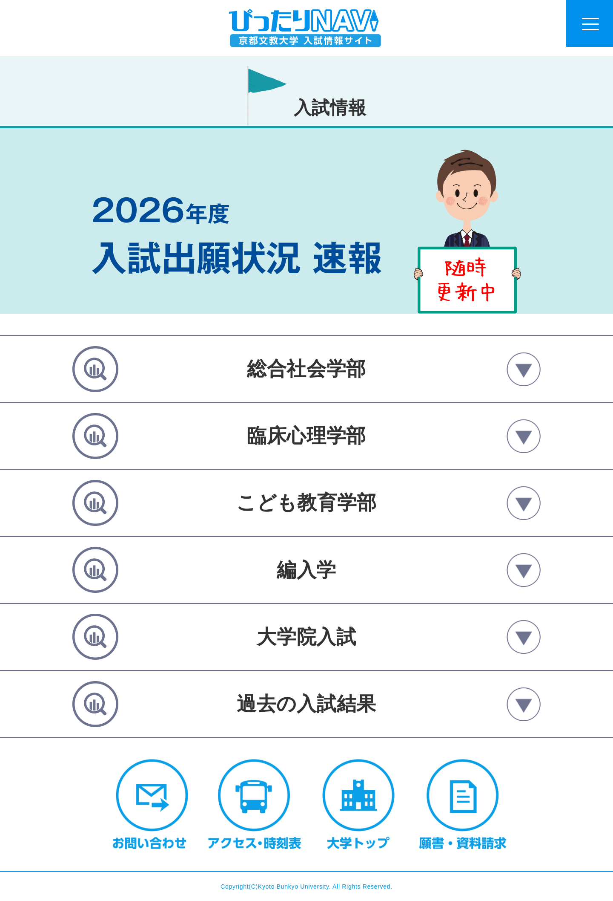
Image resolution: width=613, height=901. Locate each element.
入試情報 (330, 108)
